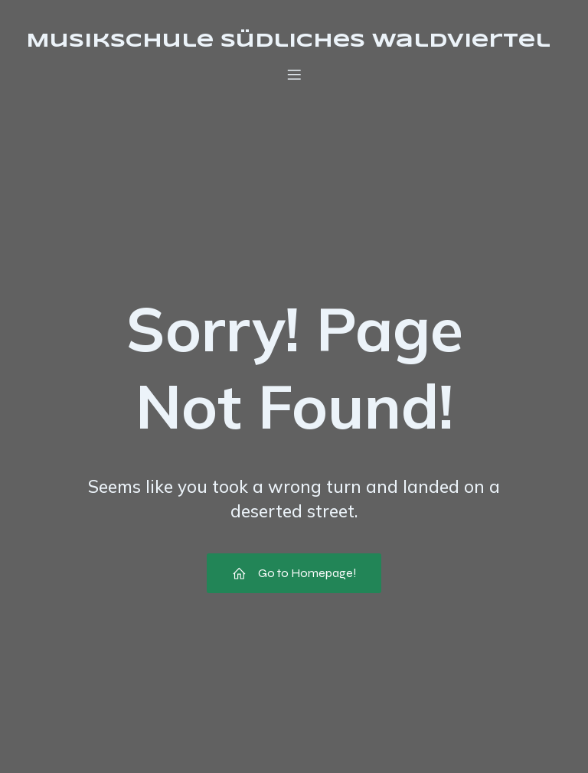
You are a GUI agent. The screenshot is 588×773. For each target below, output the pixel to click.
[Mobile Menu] (294, 74)
